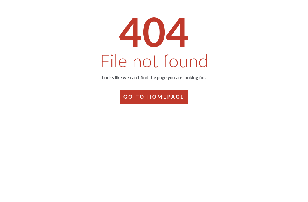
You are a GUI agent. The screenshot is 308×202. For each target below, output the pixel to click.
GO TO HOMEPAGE (154, 97)
